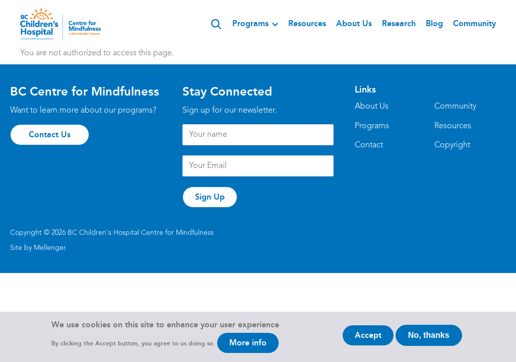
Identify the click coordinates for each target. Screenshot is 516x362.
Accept (368, 339)
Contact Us (50, 134)
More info (248, 346)
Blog (434, 23)
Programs (250, 23)
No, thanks (428, 339)
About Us (354, 23)
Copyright (452, 145)
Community (474, 23)
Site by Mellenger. (39, 247)
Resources (307, 23)
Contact (369, 145)
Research (399, 23)
